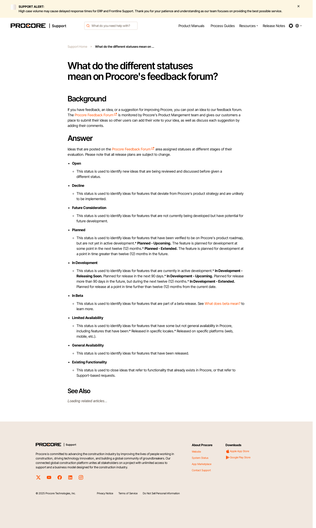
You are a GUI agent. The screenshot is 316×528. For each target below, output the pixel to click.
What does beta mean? (222, 303)
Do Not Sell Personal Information (161, 493)
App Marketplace (201, 464)
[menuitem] (191, 26)
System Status (200, 457)
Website (196, 451)
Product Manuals (191, 26)
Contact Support (201, 470)
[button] (248, 26)
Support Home (77, 46)
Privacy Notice (105, 493)
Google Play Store (238, 457)
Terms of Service (127, 493)
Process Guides (223, 26)
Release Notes (274, 26)
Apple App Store (237, 451)
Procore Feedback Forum (96, 115)
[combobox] (110, 26)
